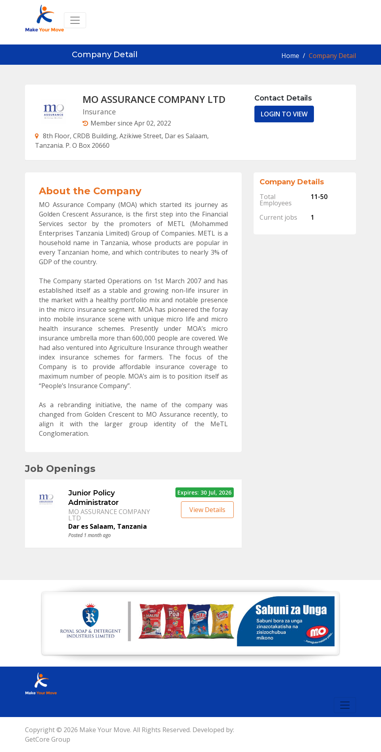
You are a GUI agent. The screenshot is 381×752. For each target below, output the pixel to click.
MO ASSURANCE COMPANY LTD (109, 514)
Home (290, 55)
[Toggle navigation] (75, 20)
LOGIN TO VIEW (284, 114)
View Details (207, 509)
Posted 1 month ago (89, 535)
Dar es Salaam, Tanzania (107, 526)
